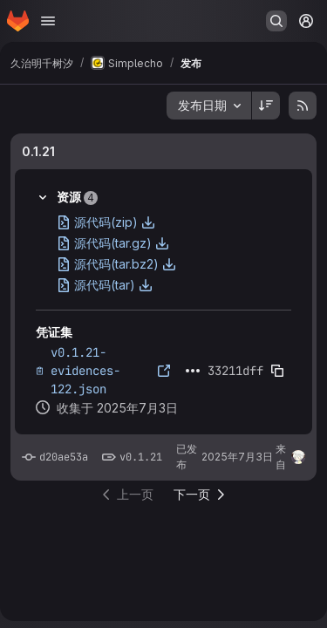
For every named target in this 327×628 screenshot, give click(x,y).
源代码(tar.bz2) (116, 263)
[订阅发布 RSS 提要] (303, 105)
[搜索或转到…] (276, 20)
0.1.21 (38, 151)
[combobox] (209, 105)
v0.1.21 (140, 457)
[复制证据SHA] (277, 371)
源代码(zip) (106, 222)
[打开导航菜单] (48, 21)
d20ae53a (63, 457)
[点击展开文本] (192, 371)
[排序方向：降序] (266, 105)
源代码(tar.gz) (113, 243)
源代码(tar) (105, 284)
